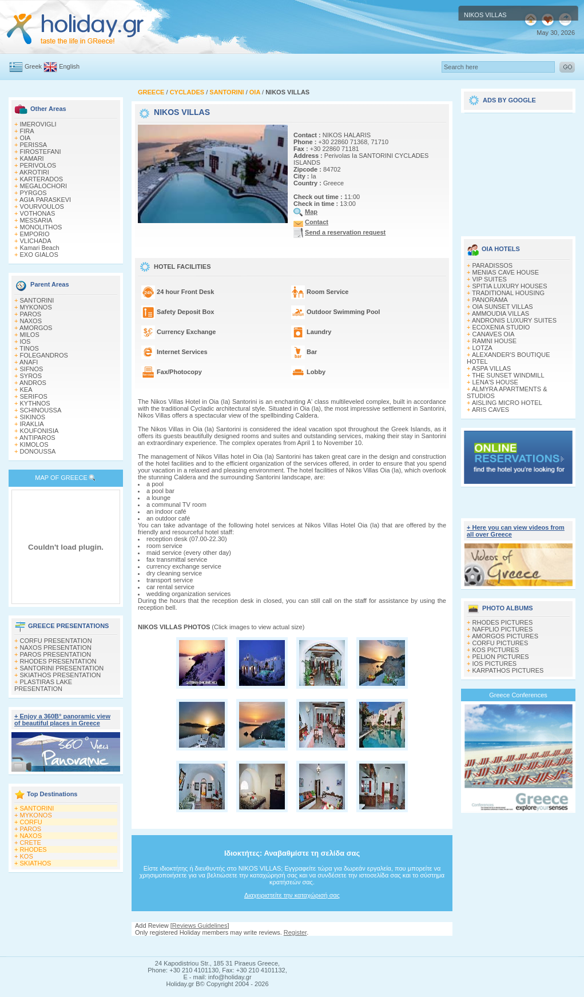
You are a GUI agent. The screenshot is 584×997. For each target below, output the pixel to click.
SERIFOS (33, 396)
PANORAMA (490, 299)
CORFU (31, 822)
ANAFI (28, 362)
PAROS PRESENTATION (56, 654)
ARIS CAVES (490, 409)
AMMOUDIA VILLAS (500, 313)
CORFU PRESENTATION (56, 640)
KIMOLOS (34, 444)
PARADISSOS (492, 265)
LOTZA (482, 347)
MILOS (29, 334)
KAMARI (32, 158)
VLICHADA (35, 240)
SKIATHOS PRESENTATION (60, 675)
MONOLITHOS (41, 227)
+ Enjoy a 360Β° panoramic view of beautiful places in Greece (62, 719)
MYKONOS (36, 307)
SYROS (31, 375)
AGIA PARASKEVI (45, 199)
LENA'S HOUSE (495, 382)
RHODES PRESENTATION (58, 661)
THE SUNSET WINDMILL (508, 375)
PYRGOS (33, 192)
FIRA (27, 131)
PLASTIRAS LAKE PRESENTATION (43, 685)
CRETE (30, 842)
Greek (33, 66)
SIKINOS (33, 417)
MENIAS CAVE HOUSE (505, 272)
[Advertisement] (518, 170)
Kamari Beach (39, 247)
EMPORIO (35, 234)
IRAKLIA (32, 423)
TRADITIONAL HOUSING (508, 292)
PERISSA (33, 144)
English (69, 66)
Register (295, 932)
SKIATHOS (35, 863)
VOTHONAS (37, 213)
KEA (26, 389)
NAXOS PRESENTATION (56, 647)
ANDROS (32, 382)
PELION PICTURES (500, 656)
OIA (25, 137)
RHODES (33, 849)
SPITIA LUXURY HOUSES (509, 286)
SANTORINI (37, 300)
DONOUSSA (38, 451)
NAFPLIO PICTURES (502, 629)
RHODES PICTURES (502, 622)
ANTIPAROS (37, 437)
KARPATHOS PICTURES (508, 670)
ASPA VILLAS (491, 368)
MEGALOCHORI (43, 185)
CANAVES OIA (493, 334)
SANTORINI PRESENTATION (62, 668)
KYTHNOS (35, 403)
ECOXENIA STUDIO (501, 327)
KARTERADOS (41, 179)
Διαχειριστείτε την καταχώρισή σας (292, 895)
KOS (26, 856)
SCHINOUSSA (41, 410)
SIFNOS (31, 369)
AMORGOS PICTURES (505, 636)
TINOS (29, 348)
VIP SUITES (489, 279)
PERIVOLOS (38, 165)
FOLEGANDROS (44, 355)
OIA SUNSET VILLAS (502, 306)
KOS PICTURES (495, 649)
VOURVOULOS (42, 206)
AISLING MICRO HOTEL (507, 402)
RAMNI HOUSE (494, 340)
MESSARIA (36, 220)
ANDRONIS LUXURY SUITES (514, 320)
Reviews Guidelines (200, 925)
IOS (25, 341)
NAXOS (31, 320)
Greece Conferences (518, 695)
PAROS (31, 314)
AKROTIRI (34, 172)
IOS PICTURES (494, 663)
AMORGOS (35, 327)
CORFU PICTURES (500, 642)
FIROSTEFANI (40, 151)
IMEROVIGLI (38, 124)
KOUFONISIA (39, 430)
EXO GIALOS (39, 254)
